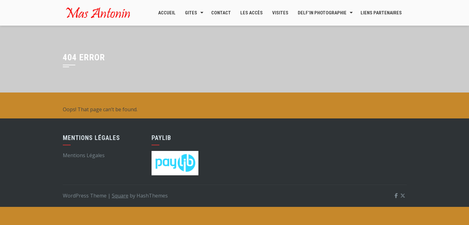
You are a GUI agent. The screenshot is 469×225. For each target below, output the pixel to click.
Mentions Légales (84, 155)
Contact (221, 13)
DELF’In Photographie (322, 13)
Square (120, 195)
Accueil (167, 13)
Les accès (251, 13)
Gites (191, 13)
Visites (280, 13)
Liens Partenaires (381, 13)
